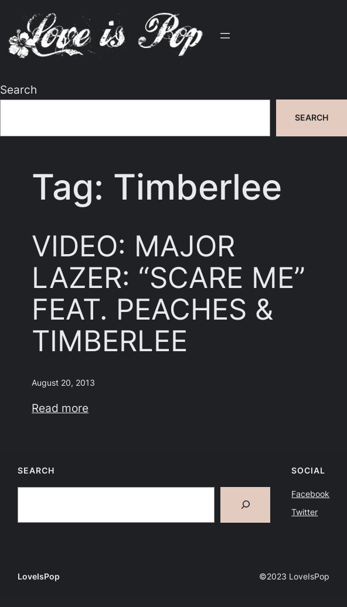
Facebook (310, 494)
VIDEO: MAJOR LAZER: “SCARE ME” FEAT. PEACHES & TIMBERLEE (168, 293)
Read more (60, 408)
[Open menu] (225, 36)
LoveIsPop (39, 576)
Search (18, 89)
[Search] (245, 505)
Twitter (304, 512)
